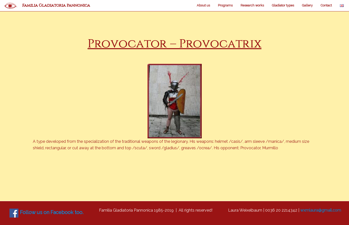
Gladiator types (283, 5)
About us (203, 5)
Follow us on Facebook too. (51, 212)
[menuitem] (203, 5)
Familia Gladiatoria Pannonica (56, 5)
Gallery (307, 5)
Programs (225, 5)
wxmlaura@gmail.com (320, 210)
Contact (326, 5)
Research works (252, 5)
